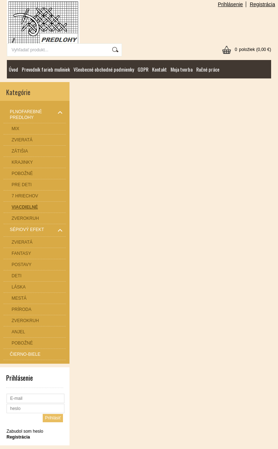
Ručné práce (207, 69)
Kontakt (159, 69)
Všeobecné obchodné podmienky (103, 69)
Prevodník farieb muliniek (46, 69)
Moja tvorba (181, 69)
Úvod (13, 69)
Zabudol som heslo (25, 431)
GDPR (143, 69)
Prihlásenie (230, 4)
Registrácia (262, 4)
